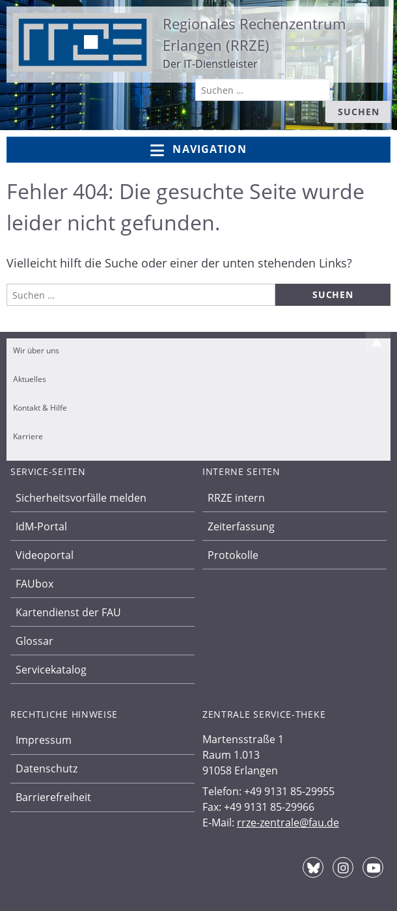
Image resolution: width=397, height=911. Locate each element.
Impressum (44, 740)
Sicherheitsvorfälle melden (81, 498)
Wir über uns (36, 350)
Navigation (198, 150)
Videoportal (45, 555)
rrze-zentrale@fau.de (288, 822)
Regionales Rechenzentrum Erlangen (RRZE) (254, 34)
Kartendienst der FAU (68, 612)
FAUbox (34, 584)
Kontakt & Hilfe (40, 407)
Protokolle (233, 555)
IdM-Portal (41, 526)
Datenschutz (46, 768)
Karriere (28, 436)
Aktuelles (29, 379)
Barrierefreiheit (53, 797)
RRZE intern (236, 498)
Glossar (34, 641)
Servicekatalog (51, 669)
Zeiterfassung (241, 526)
